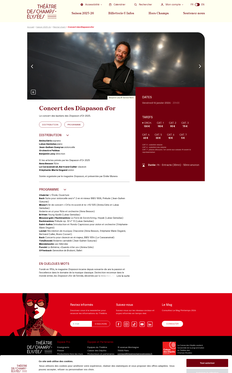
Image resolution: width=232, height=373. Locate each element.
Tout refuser (207, 365)
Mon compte (171, 4)
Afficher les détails (163, 362)
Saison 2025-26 (83, 13)
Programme (74, 125)
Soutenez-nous (194, 13)
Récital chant (59, 27)
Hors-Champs (159, 13)
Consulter (172, 324)
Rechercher (143, 4)
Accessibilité (90, 4)
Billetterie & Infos (121, 13)
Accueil (30, 27)
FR (192, 4)
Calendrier (117, 4)
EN (202, 4)
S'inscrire (101, 324)
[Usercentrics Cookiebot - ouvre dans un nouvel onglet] (19, 367)
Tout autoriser (207, 345)
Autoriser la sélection (207, 355)
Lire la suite (123, 276)
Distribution (50, 125)
